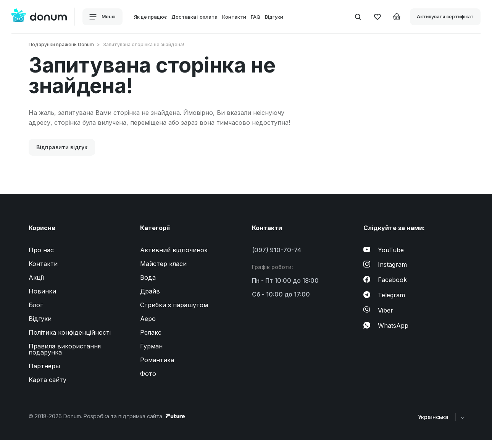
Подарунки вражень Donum (61, 44)
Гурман (151, 346)
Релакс (150, 332)
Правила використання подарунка (65, 349)
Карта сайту (47, 380)
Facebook (385, 280)
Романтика (157, 360)
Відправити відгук (61, 147)
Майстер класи (163, 264)
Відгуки (274, 16)
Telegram (384, 295)
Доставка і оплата (194, 16)
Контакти (234, 16)
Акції (36, 277)
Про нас (41, 250)
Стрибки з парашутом (174, 305)
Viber (378, 310)
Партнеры (44, 366)
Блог (36, 305)
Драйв (150, 291)
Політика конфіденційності (70, 332)
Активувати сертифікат (445, 16)
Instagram (385, 264)
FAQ (255, 16)
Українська (441, 417)
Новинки (42, 291)
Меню (102, 17)
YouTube (383, 250)
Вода (148, 277)
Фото (148, 374)
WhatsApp (385, 325)
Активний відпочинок (174, 250)
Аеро (148, 319)
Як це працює (150, 16)
